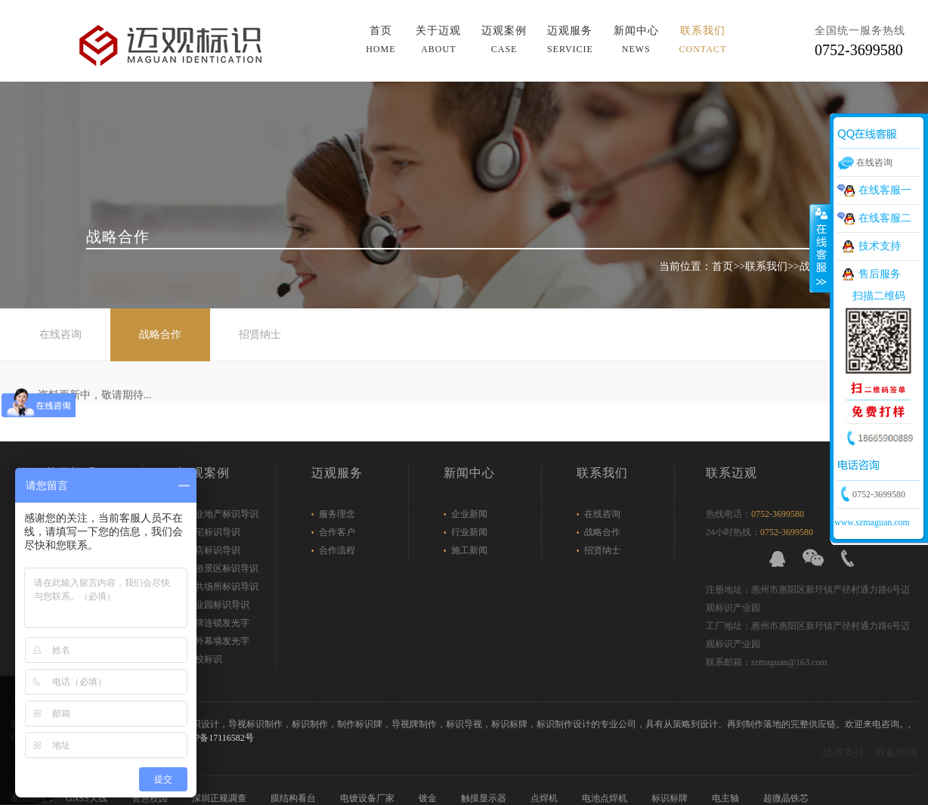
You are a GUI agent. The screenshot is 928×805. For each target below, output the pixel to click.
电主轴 (726, 798)
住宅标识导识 (213, 532)
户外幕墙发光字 (217, 641)
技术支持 (879, 246)
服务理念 (337, 514)
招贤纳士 (260, 334)
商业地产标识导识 (222, 514)
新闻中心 (636, 39)
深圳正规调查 (220, 798)
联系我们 (703, 39)
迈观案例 (504, 39)
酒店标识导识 (213, 550)
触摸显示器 (485, 798)
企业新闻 (469, 514)
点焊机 (545, 798)
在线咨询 (60, 334)
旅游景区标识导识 (222, 568)
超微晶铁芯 (787, 798)
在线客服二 (884, 218)
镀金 (429, 798)
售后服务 (879, 274)
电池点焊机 (605, 798)
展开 (820, 248)
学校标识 (204, 659)
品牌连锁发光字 (217, 623)
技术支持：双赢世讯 (869, 752)
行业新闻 (469, 532)
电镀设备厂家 (368, 798)
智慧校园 (150, 798)
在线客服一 (884, 190)
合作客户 (337, 532)
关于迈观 (438, 39)
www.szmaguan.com (872, 522)
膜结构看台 (294, 798)
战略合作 (160, 334)
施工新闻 (469, 550)
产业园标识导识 (217, 604)
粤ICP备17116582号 (214, 737)
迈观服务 (570, 39)
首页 (380, 39)
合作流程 (337, 550)
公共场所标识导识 (222, 586)
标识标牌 (670, 798)
